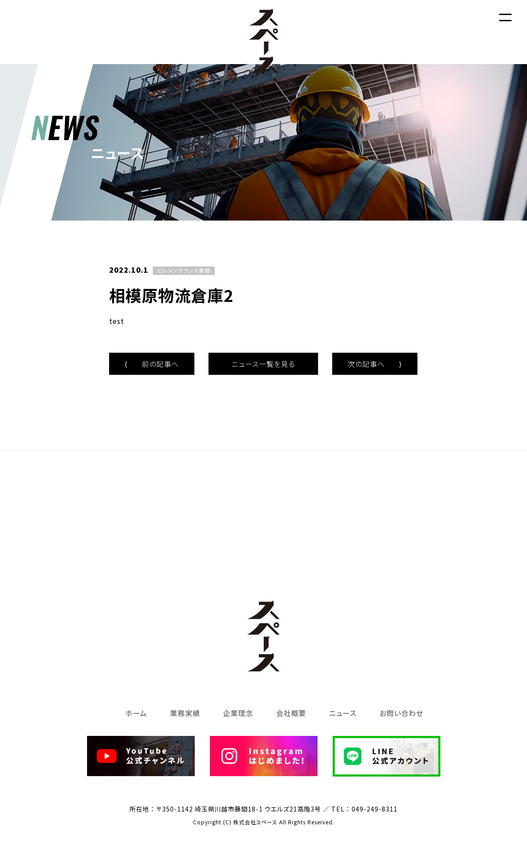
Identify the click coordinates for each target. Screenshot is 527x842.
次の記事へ (375, 363)
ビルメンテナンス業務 (183, 270)
